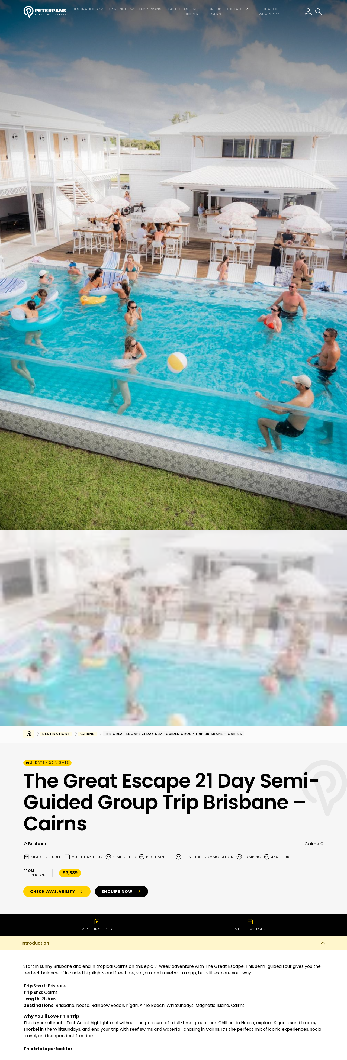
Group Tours (214, 12)
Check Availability (57, 891)
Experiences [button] (118, 9)
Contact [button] (234, 9)
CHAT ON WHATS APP (269, 12)
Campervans (149, 9)
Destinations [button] (85, 9)
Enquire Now (121, 891)
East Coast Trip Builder (183, 12)
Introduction (35, 943)
